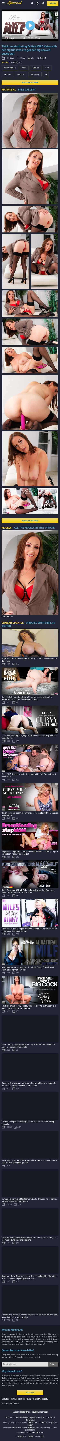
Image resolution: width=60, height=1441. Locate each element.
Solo (47, 68)
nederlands (25, 1412)
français (44, 1412)
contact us (15, 1399)
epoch (37, 1399)
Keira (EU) (6, 617)
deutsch (35, 1412)
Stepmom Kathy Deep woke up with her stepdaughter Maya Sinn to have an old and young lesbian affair (29, 1277)
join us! (52, 3)
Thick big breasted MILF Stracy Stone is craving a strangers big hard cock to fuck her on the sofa (29, 1007)
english (15, 1412)
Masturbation (10, 68)
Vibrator (7, 74)
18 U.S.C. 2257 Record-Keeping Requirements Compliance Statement (30, 1418)
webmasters (7, 1404)
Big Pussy (35, 74)
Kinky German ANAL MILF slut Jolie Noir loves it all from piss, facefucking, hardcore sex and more (28, 891)
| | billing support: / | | (25, 1401)
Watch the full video (30, 82)
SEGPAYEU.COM (28, 1427)
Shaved (36, 68)
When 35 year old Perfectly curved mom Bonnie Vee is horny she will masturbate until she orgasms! (29, 1238)
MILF (24, 68)
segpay (45, 1399)
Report (43, 58)
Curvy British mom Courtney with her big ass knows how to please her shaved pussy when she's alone (27, 698)
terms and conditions (38, 1422)
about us (5, 1399)
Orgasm (20, 74)
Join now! (30, 1392)
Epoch (16, 1427)
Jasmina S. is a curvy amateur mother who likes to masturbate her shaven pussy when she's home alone (29, 1084)
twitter (16, 1404)
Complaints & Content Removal (30, 1432)
